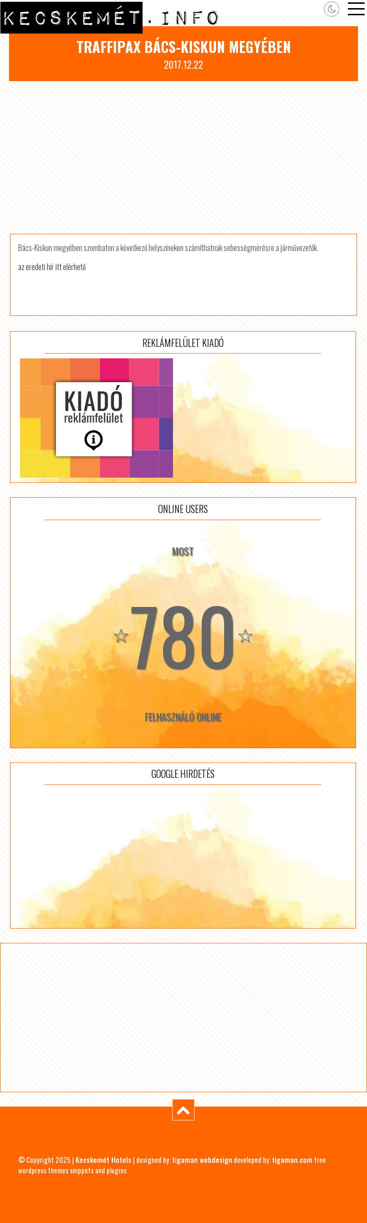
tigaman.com (292, 1159)
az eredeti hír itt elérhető (52, 266)
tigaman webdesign (202, 1159)
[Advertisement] (183, 157)
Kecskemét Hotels (103, 1159)
